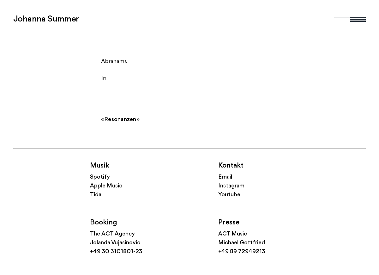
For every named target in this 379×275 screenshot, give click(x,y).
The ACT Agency (112, 234)
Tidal (96, 195)
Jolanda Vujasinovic (115, 243)
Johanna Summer (46, 19)
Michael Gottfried (241, 243)
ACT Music (232, 234)
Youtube (229, 195)
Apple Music (106, 186)
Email (225, 177)
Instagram (231, 186)
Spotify (100, 177)
